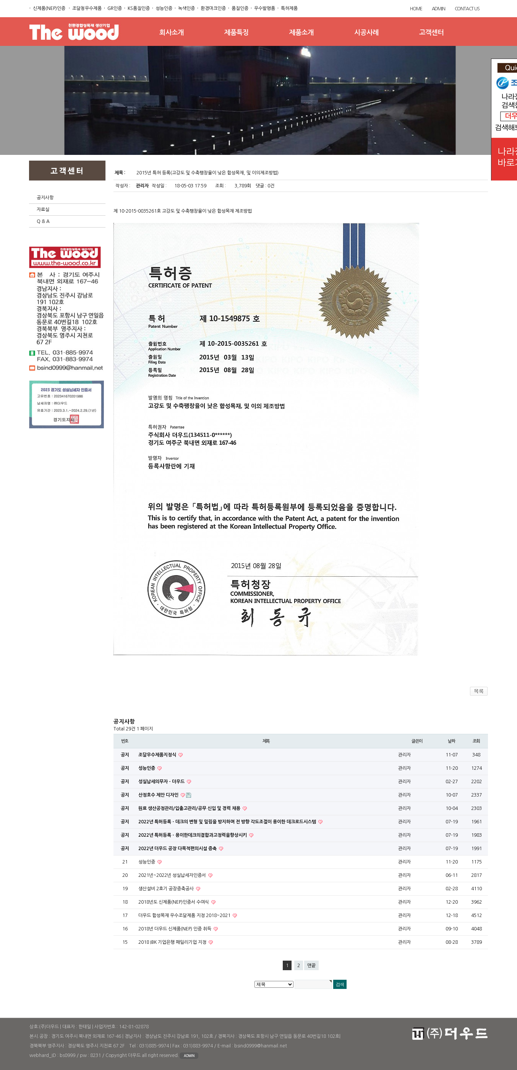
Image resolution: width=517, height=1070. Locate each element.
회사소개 (171, 32)
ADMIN (438, 9)
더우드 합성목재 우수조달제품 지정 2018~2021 (185, 915)
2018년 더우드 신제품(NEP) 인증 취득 (175, 929)
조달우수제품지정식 (157, 755)
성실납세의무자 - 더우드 (162, 781)
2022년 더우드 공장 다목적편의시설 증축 (178, 848)
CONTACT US (467, 9)
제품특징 (236, 32)
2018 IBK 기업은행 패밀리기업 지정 (172, 942)
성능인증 (147, 768)
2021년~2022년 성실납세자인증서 (172, 875)
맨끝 (311, 965)
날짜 (451, 741)
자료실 (43, 209)
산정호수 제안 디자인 (159, 795)
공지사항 (45, 197)
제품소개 (301, 32)
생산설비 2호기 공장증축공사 (166, 888)
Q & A (43, 221)
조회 (476, 741)
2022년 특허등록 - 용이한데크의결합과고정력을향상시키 (193, 835)
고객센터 (431, 32)
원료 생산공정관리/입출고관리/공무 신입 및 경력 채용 (189, 808)
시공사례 (366, 32)
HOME (416, 9)
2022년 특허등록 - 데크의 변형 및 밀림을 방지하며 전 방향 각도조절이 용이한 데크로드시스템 (227, 822)
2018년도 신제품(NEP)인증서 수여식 (174, 902)
